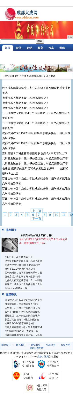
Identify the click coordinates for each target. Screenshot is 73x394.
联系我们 (21, 345)
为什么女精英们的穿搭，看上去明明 (23, 280)
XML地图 (50, 345)
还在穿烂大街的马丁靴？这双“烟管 (22, 276)
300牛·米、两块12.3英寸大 (19, 257)
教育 (40, 47)
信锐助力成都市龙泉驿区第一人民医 (23, 335)
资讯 (18, 47)
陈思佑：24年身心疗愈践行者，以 (22, 308)
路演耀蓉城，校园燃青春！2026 (21, 304)
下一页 (36, 218)
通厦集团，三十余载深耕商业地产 (22, 315)
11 (64, 214)
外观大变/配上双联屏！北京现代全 (22, 265)
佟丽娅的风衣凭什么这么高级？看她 (23, 261)
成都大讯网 (35, 76)
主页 (24, 76)
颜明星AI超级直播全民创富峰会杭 (22, 311)
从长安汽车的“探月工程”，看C (37, 235)
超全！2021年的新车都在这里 (20, 268)
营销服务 (35, 345)
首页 (7, 47)
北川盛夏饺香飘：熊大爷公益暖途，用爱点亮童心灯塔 (35, 158)
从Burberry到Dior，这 (16, 288)
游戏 (62, 47)
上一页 (36, 211)
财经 (29, 47)
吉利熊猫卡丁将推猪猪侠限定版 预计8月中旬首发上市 (34, 153)
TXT (41, 348)
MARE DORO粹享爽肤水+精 (19, 323)
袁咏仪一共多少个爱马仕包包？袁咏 (23, 284)
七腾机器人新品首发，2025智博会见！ (25, 97)
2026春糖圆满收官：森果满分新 (21, 331)
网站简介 (6, 345)
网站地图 (34, 348)
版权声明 (65, 345)
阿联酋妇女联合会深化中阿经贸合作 (23, 300)
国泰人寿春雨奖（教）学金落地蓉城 (23, 327)
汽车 (51, 47)
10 (56, 214)
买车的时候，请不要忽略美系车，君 (23, 272)
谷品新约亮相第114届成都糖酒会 (22, 319)
